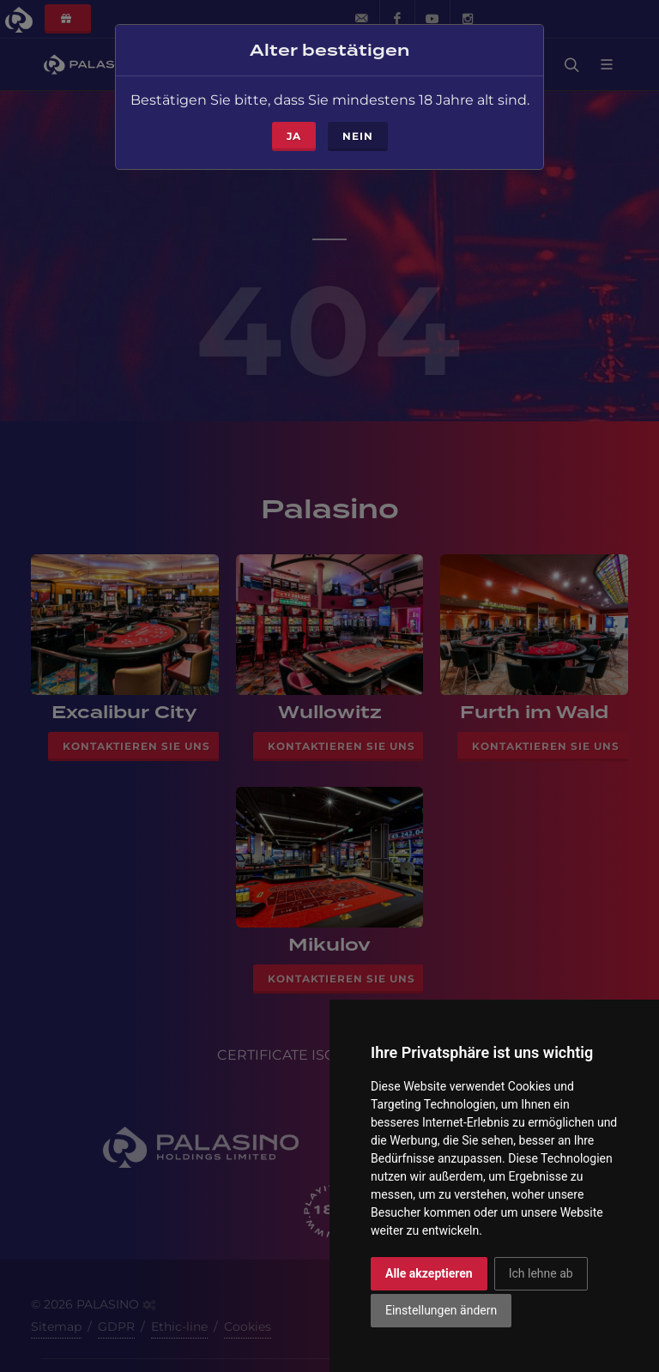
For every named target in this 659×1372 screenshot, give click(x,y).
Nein (357, 132)
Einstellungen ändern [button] (441, 1310)
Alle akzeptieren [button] (429, 1273)
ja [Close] (294, 132)
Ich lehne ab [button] (541, 1273)
